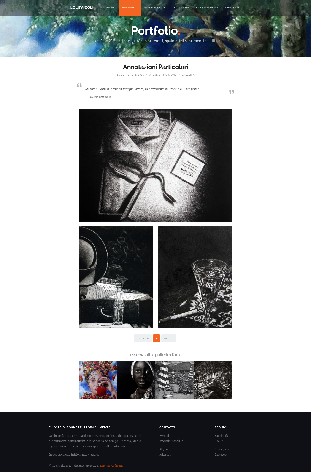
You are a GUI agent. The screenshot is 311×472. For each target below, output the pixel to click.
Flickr (219, 441)
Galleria (188, 74)
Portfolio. (130, 7)
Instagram (222, 449)
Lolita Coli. (81, 7)
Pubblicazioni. (156, 7)
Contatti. (232, 7)
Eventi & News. (207, 7)
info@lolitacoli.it (171, 441)
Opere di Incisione (163, 74)
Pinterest (221, 454)
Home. (111, 7)
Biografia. (182, 7)
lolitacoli (165, 454)
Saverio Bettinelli (100, 97)
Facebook (221, 436)
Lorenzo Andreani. (112, 465)
